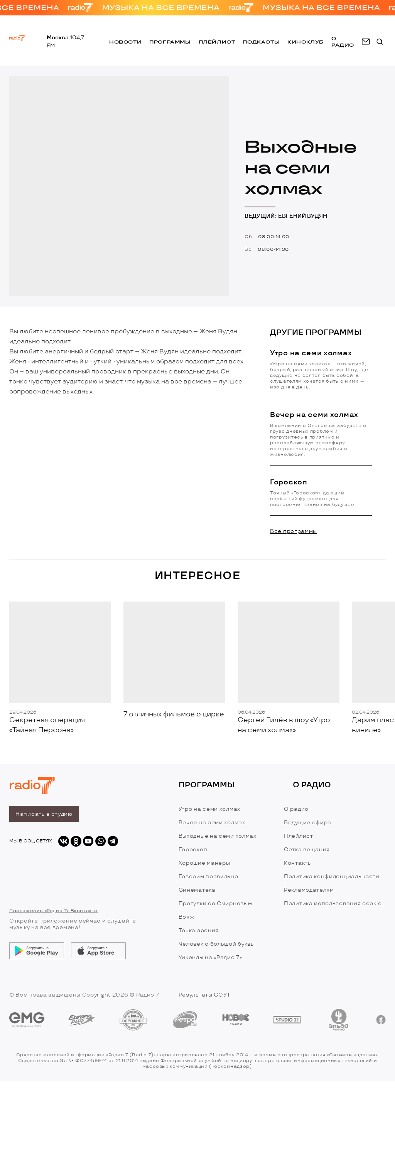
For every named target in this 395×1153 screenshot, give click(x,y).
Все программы (293, 531)
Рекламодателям (309, 890)
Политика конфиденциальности (332, 876)
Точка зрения (199, 930)
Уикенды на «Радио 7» (210, 957)
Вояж (186, 917)
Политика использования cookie (332, 903)
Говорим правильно (208, 876)
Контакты (298, 863)
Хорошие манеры (204, 863)
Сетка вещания (307, 849)
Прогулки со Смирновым (215, 903)
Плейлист (217, 42)
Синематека (197, 890)
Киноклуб (305, 42)
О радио (296, 809)
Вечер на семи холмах (212, 822)
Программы (170, 42)
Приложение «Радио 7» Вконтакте (53, 911)
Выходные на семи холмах (218, 836)
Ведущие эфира (307, 822)
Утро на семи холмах (209, 809)
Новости (125, 42)
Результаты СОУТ (205, 995)
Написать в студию (44, 814)
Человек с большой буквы (217, 944)
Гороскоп (193, 849)
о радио (342, 41)
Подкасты (261, 42)
